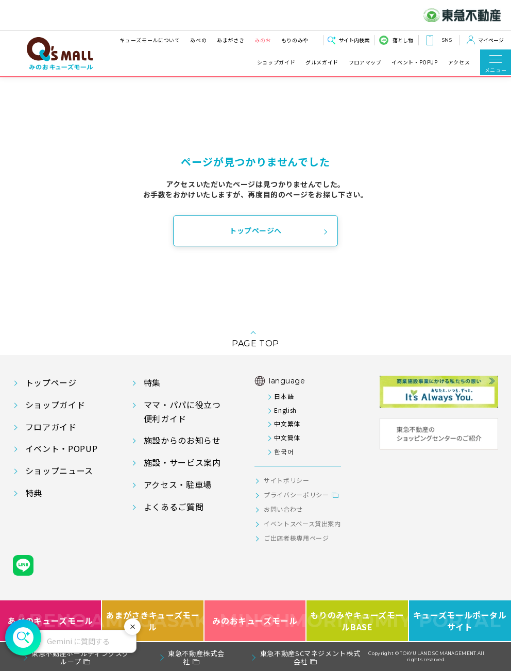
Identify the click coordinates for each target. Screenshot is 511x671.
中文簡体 (287, 437)
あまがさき (230, 40)
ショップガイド (276, 62)
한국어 (284, 451)
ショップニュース (59, 470)
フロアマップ (365, 62)
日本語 (284, 396)
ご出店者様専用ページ (296, 537)
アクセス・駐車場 (178, 484)
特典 (33, 493)
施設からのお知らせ (182, 440)
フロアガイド (51, 427)
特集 (152, 382)
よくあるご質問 (173, 506)
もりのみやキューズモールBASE (357, 621)
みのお (262, 40)
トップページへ (255, 230)
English (285, 410)
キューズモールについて (150, 40)
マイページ (491, 40)
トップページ (51, 382)
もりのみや (295, 40)
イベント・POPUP (414, 62)
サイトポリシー (286, 480)
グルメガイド (321, 62)
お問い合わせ (283, 509)
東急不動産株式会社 (196, 657)
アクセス (459, 62)
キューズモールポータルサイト (460, 621)
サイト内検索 (353, 40)
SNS (446, 40)
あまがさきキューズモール (153, 621)
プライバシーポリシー (296, 494)
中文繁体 (287, 423)
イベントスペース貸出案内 (302, 523)
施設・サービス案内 (182, 462)
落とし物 (403, 40)
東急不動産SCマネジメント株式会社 (310, 657)
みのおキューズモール (254, 621)
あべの (198, 40)
